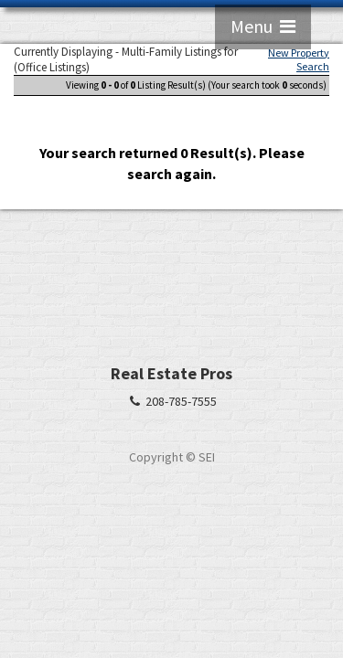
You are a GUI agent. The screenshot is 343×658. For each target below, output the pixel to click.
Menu (262, 26)
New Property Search (298, 59)
